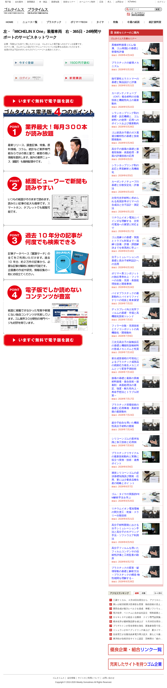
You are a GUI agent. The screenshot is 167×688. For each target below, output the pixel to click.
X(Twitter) (132, 1)
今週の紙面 (133, 22)
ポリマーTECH (79, 22)
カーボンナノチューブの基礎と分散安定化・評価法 (125, 185)
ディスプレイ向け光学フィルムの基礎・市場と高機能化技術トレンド (125, 313)
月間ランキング (143, 593)
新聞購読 (31, 2)
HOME (9, 22)
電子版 (8, 2)
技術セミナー (69, 2)
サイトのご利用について (89, 678)
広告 (101, 2)
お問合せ (120, 2)
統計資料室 (155, 22)
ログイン (161, 2)
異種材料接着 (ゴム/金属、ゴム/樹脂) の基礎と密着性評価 (125, 48)
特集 (115, 22)
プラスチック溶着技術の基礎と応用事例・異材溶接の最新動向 (125, 408)
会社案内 (19, 2)
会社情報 (71, 678)
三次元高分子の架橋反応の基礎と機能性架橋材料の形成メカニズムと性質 (125, 345)
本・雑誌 (43, 2)
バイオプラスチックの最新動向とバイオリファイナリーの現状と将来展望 (125, 296)
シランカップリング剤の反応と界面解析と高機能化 (125, 168)
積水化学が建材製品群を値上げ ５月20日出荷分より (139, 621)
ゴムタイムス (58, 678)
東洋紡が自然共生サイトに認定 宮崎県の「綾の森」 (139, 638)
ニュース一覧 (29, 22)
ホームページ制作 (87, 2)
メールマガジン (135, 14)
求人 (109, 2)
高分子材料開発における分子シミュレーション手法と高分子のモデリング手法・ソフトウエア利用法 (125, 531)
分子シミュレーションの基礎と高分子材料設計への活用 (125, 260)
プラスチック (53, 22)
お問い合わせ (108, 678)
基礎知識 (55, 2)
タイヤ (100, 22)
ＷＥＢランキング (158, 593)
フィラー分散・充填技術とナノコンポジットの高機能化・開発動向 (125, 329)
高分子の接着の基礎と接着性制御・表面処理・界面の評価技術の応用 (125, 152)
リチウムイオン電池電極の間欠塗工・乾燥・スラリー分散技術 (125, 512)
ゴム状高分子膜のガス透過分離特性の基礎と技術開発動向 (125, 136)
